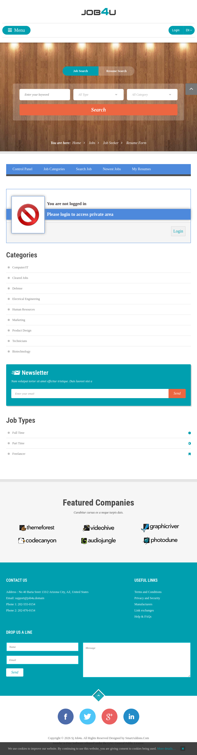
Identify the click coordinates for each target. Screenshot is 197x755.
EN (189, 30)
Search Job (84, 169)
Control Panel (22, 169)
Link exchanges (144, 610)
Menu (16, 30)
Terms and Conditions (148, 592)
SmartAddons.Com (137, 738)
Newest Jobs (112, 169)
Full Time (18, 433)
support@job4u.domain (29, 598)
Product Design (21, 330)
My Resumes (141, 169)
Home (76, 143)
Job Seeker (111, 143)
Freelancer (18, 454)
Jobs (92, 143)
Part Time (18, 443)
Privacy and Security (147, 598)
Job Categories (54, 169)
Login (176, 30)
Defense (17, 288)
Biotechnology (21, 351)
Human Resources (23, 309)
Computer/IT (20, 267)
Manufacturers (143, 604)
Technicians (19, 341)
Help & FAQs (142, 616)
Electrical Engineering (26, 299)
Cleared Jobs (20, 278)
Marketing (18, 320)
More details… (166, 748)
